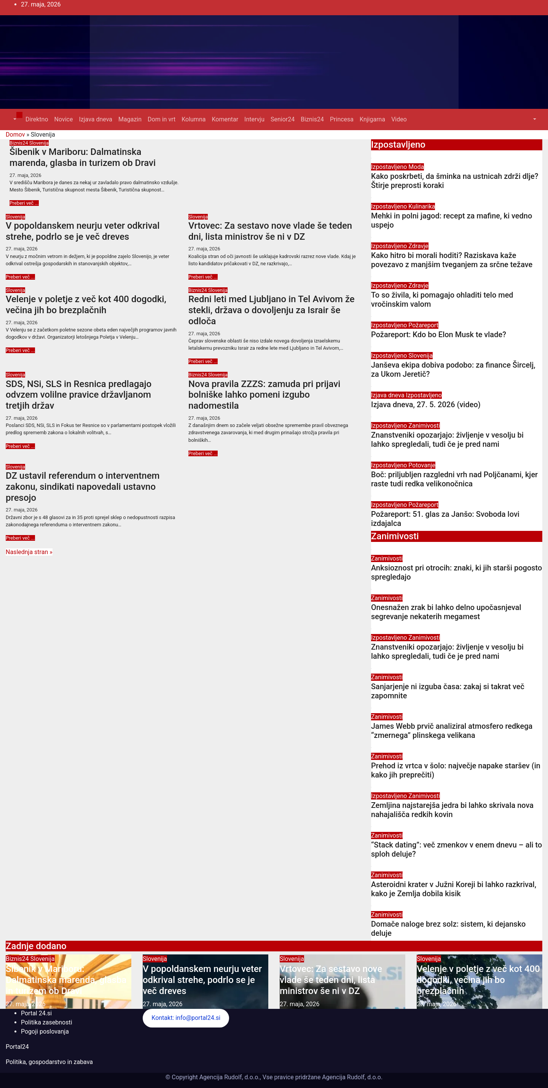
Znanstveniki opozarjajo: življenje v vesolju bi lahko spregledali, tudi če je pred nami (447, 439)
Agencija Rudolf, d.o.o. (351, 1077)
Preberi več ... (24, 203)
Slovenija (39, 143)
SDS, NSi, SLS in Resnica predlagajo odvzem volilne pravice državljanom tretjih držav (78, 395)
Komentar (225, 119)
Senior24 (283, 119)
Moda (416, 166)
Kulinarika (421, 206)
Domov (15, 134)
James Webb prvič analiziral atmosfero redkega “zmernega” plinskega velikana (451, 731)
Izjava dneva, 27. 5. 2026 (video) (426, 404)
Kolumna (194, 119)
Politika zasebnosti (46, 1022)
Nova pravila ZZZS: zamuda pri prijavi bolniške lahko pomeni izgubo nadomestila (264, 395)
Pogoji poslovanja (45, 1031)
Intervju (254, 119)
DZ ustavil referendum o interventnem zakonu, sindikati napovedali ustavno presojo (82, 486)
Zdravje (418, 246)
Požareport (423, 325)
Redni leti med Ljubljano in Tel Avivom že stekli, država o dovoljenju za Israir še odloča (271, 310)
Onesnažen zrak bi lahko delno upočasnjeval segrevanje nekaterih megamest (446, 612)
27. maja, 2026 (25, 175)
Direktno (36, 119)
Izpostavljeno (389, 166)
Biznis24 (312, 119)
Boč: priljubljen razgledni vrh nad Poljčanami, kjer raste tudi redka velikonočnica (454, 479)
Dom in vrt (161, 119)
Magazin (130, 119)
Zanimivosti (424, 425)
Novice (63, 119)
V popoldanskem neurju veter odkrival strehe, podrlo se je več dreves (82, 231)
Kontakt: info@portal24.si (185, 1017)
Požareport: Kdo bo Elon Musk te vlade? (438, 334)
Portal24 (17, 1046)
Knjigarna (372, 119)
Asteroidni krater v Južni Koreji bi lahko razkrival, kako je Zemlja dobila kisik (453, 889)
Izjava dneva (95, 119)
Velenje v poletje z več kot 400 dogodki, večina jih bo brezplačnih (86, 304)
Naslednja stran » (29, 552)
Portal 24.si (36, 1013)
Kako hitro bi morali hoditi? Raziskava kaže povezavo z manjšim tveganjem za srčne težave (451, 260)
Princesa (342, 119)
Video (399, 119)
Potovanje (421, 465)
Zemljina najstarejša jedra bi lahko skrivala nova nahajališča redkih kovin (452, 810)
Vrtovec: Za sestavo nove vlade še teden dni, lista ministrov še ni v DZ (270, 231)
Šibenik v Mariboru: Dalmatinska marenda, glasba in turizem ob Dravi (83, 157)
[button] (14, 119)
